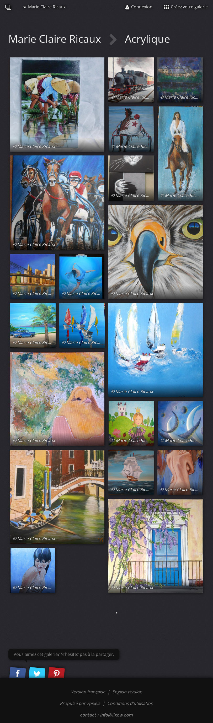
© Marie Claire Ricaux (34, 146)
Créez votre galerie (186, 7)
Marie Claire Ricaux (44, 7)
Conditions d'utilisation (130, 703)
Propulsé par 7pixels (80, 703)
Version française (88, 692)
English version (127, 692)
